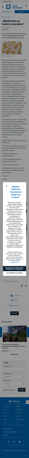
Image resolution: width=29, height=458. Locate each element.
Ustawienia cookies (14, 273)
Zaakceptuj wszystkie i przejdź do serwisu (14, 268)
